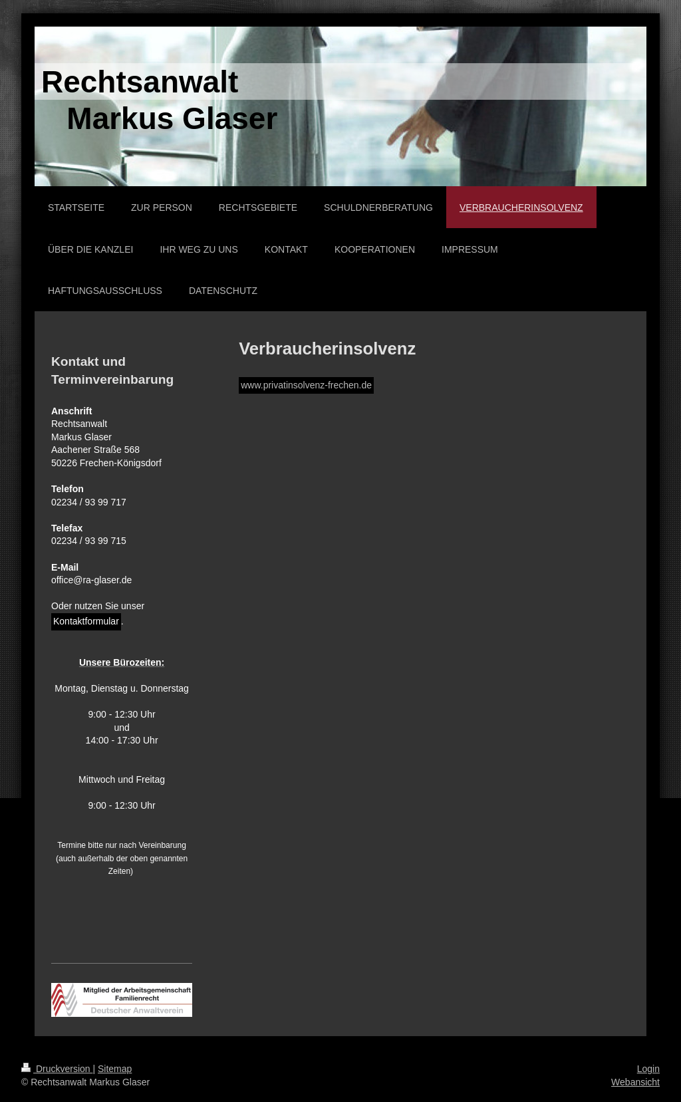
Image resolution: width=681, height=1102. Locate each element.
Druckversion (56, 1068)
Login (648, 1068)
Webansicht (635, 1082)
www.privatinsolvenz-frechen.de (306, 385)
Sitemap (115, 1068)
